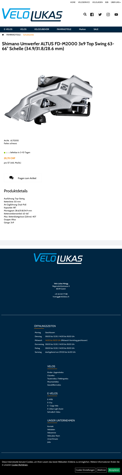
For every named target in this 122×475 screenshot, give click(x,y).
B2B (106, 2)
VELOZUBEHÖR (41, 29)
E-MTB (50, 399)
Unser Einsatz (52, 439)
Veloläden (51, 429)
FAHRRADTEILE (64, 29)
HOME (72, 2)
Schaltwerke (28, 34)
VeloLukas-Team (53, 436)
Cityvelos (51, 375)
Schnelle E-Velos (53, 412)
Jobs (49, 442)
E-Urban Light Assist (55, 409)
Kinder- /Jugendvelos (55, 372)
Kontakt (50, 426)
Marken (82, 29)
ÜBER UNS (116, 2)
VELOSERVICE (84, 2)
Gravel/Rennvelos (54, 385)
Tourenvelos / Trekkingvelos (57, 378)
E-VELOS (8, 29)
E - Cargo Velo (52, 406)
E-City (49, 402)
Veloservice (51, 432)
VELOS (23, 29)
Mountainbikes (53, 382)
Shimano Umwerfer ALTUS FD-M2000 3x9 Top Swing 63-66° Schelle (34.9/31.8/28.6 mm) (58, 46)
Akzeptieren (114, 470)
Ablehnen (101, 470)
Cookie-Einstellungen (85, 470)
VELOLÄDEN (97, 2)
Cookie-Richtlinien (20, 465)
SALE (96, 29)
